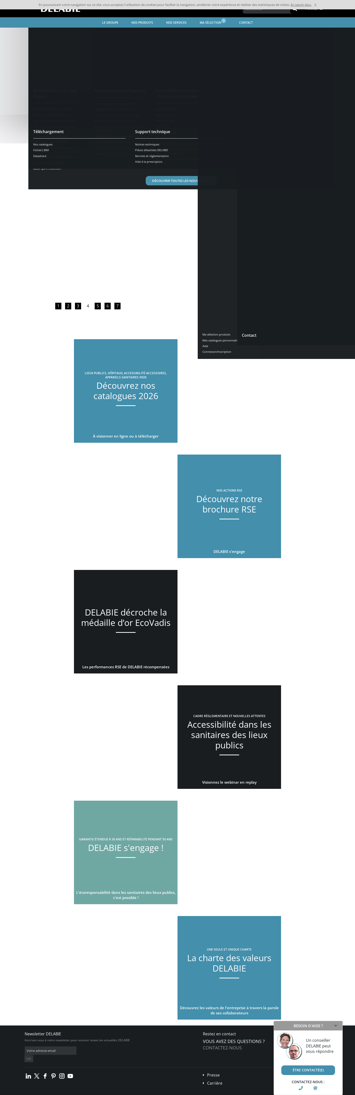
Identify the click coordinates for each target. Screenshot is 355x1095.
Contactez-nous (222, 1048)
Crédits (120, 1091)
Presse (213, 1067)
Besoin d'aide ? (308, 1025)
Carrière (214, 1075)
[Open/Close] (335, 1026)
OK (102, 1050)
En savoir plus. (301, 4)
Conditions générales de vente (66, 1091)
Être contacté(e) (308, 1070)
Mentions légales (100, 1091)
